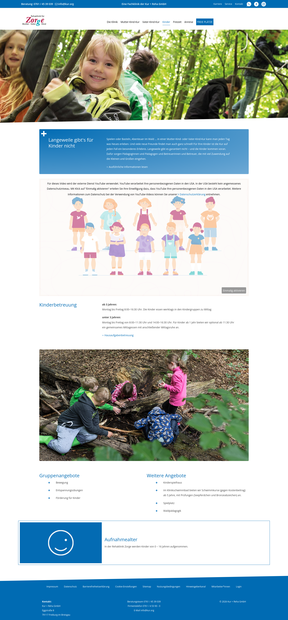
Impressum (52, 586)
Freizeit (177, 22)
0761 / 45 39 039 (43, 4)
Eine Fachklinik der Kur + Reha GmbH (144, 4)
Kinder (166, 22)
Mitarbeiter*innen (221, 586)
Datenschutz (70, 586)
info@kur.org (66, 4)
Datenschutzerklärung (192, 194)
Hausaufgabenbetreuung (118, 335)
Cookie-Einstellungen (126, 586)
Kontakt (239, 3)
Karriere (218, 3)
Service (228, 3)
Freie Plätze (205, 22)
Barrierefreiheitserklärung (96, 586)
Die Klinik (112, 22)
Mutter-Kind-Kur (130, 22)
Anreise (188, 22)
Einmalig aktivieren (234, 290)
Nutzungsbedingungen (168, 586)
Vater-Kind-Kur (150, 22)
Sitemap (147, 586)
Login (239, 586)
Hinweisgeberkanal (196, 586)
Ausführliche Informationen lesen (127, 167)
